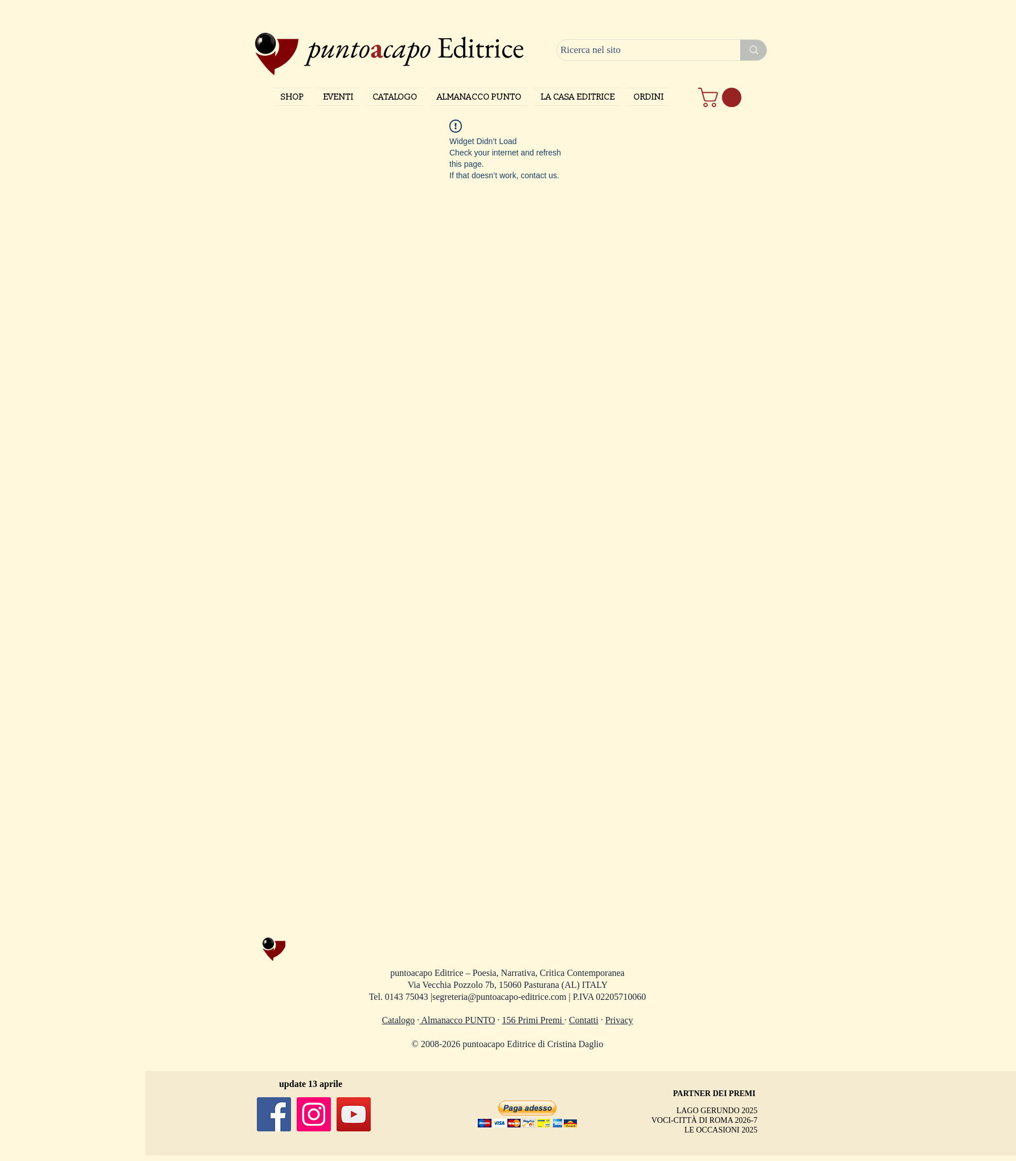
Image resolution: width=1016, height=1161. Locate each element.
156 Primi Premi (533, 1020)
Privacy (619, 1020)
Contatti (584, 1020)
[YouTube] (354, 1114)
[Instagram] (314, 1114)
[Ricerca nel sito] (638, 50)
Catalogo (398, 1020)
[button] (722, 97)
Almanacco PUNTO (457, 1020)
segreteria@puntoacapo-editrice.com (499, 997)
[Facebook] (274, 1114)
